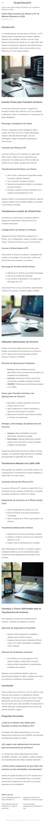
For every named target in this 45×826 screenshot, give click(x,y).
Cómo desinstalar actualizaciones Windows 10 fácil (32, 806)
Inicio (3, 7)
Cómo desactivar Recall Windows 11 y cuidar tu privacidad (10, 806)
